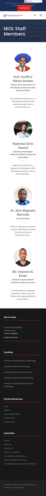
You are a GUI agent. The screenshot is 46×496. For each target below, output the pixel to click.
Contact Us (9, 448)
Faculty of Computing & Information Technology (18, 385)
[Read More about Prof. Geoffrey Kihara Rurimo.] (23, 62)
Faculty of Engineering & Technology (18, 378)
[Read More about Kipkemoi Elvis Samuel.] (23, 133)
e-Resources (9, 422)
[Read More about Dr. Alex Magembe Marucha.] (23, 198)
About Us (8, 444)
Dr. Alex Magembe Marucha (23, 212)
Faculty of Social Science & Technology (19, 361)
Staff (6, 406)
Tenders (32, 6)
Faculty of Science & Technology (17, 366)
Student (7, 410)
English (28, 1)
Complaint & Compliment (30, 3)
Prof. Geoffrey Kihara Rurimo (23, 79)
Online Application (12, 414)
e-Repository (9, 418)
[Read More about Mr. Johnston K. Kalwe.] (23, 258)
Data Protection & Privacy (15, 460)
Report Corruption (12, 3)
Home (6, 440)
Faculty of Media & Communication (18, 372)
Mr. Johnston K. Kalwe (23, 273)
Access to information (19, 6)
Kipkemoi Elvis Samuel (23, 145)
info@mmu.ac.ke (10, 337)
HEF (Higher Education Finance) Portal (20, 464)
